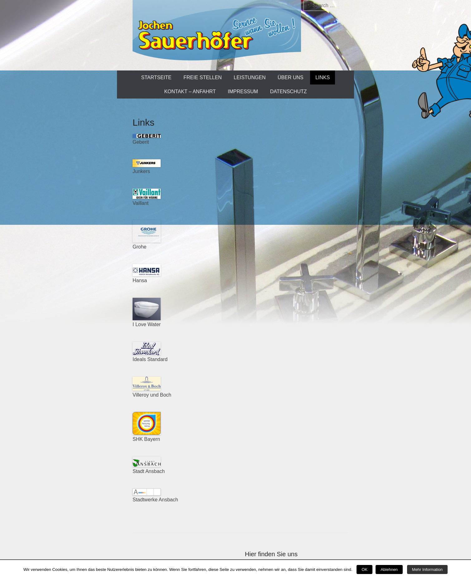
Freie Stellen (202, 77)
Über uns (290, 77)
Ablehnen (389, 569)
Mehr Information (427, 569)
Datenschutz (288, 91)
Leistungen (249, 77)
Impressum (243, 91)
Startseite (156, 77)
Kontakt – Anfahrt (190, 91)
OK (364, 569)
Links (322, 77)
